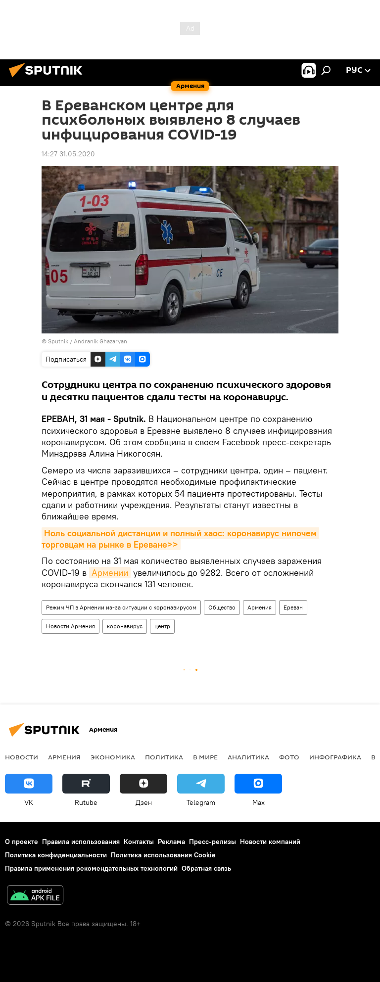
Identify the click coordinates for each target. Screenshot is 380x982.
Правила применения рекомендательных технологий (91, 868)
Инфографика (335, 756)
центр (162, 626)
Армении (110, 572)
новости (21, 756)
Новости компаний (270, 841)
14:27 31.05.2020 (68, 153)
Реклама (171, 841)
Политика (164, 756)
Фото (289, 756)
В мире (205, 756)
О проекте (21, 841)
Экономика (113, 756)
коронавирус (124, 626)
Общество (222, 607)
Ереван (293, 607)
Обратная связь (206, 868)
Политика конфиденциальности (56, 854)
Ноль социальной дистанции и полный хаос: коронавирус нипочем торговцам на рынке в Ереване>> (180, 538)
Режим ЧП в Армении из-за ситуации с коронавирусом (121, 607)
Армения (259, 607)
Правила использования (81, 841)
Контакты (139, 841)
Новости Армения (70, 626)
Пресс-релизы (212, 841)
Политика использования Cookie (163, 854)
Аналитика (248, 756)
